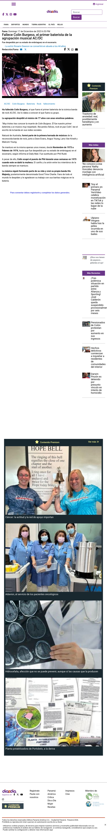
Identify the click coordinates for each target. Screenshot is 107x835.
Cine (67, 794)
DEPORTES (15, 24)
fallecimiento (49, 104)
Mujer (50, 803)
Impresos (69, 791)
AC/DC (7, 104)
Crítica (51, 797)
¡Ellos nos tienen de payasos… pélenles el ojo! (97, 260)
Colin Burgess (18, 104)
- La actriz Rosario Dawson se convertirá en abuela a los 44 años (35, 46)
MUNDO (26, 24)
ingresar (98, 4)
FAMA (6, 24)
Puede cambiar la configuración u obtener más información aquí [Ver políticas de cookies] (28, 830)
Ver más (93, 442)
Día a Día (52, 800)
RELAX (60, 24)
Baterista (31, 104)
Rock (39, 104)
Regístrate (34, 791)
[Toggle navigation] (14, 4)
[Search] (86, 12)
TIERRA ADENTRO (39, 24)
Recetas (51, 807)
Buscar (76, 17)
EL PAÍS (52, 24)
